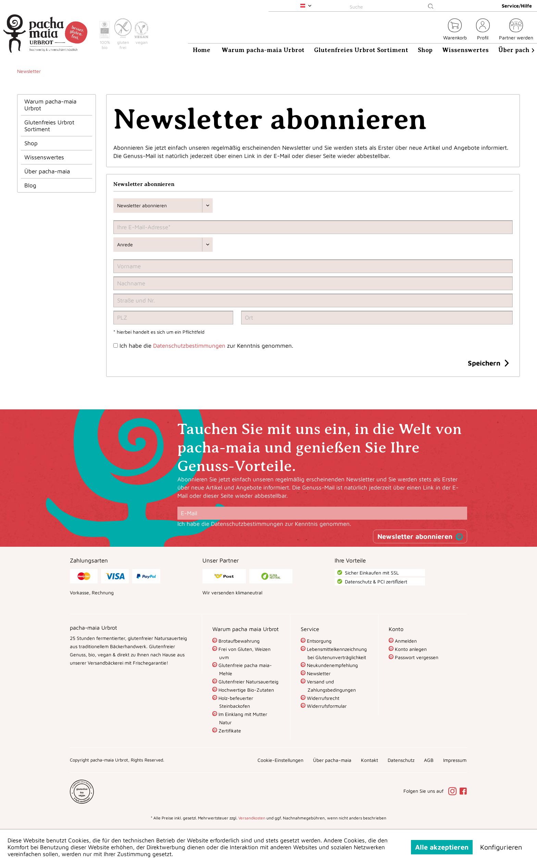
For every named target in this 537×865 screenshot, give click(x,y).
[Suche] (393, 6)
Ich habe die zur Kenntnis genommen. (206, 345)
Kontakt (369, 760)
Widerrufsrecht (322, 698)
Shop (31, 143)
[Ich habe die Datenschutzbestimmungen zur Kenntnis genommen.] (115, 345)
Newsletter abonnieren (414, 536)
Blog (30, 185)
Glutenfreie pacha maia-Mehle (244, 669)
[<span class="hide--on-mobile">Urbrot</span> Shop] (434, 30)
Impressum (454, 760)
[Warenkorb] (455, 30)
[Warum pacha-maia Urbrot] (263, 50)
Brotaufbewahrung (238, 641)
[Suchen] (430, 6)
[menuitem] (393, 5)
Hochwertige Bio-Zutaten (245, 690)
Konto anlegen (410, 649)
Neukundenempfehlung (331, 665)
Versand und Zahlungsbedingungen (330, 686)
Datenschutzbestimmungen (189, 345)
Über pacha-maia (47, 171)
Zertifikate (229, 730)
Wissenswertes (44, 157)
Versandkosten (251, 817)
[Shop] (425, 50)
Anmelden (405, 641)
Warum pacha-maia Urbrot (50, 105)
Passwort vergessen (416, 657)
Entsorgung (318, 641)
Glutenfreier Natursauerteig (247, 681)
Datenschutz (401, 760)
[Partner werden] (516, 30)
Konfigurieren (501, 847)
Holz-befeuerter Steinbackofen (235, 702)
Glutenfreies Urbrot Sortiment (49, 126)
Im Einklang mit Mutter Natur (242, 718)
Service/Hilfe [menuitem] (517, 6)
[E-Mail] (322, 513)
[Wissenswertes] (465, 50)
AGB (429, 760)
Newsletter (317, 673)
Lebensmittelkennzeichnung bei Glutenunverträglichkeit (336, 653)
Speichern (488, 362)
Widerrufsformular (326, 706)
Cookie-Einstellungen (280, 760)
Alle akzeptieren (442, 847)
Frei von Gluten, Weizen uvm (244, 653)
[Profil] (483, 30)
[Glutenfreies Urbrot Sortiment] (361, 50)
